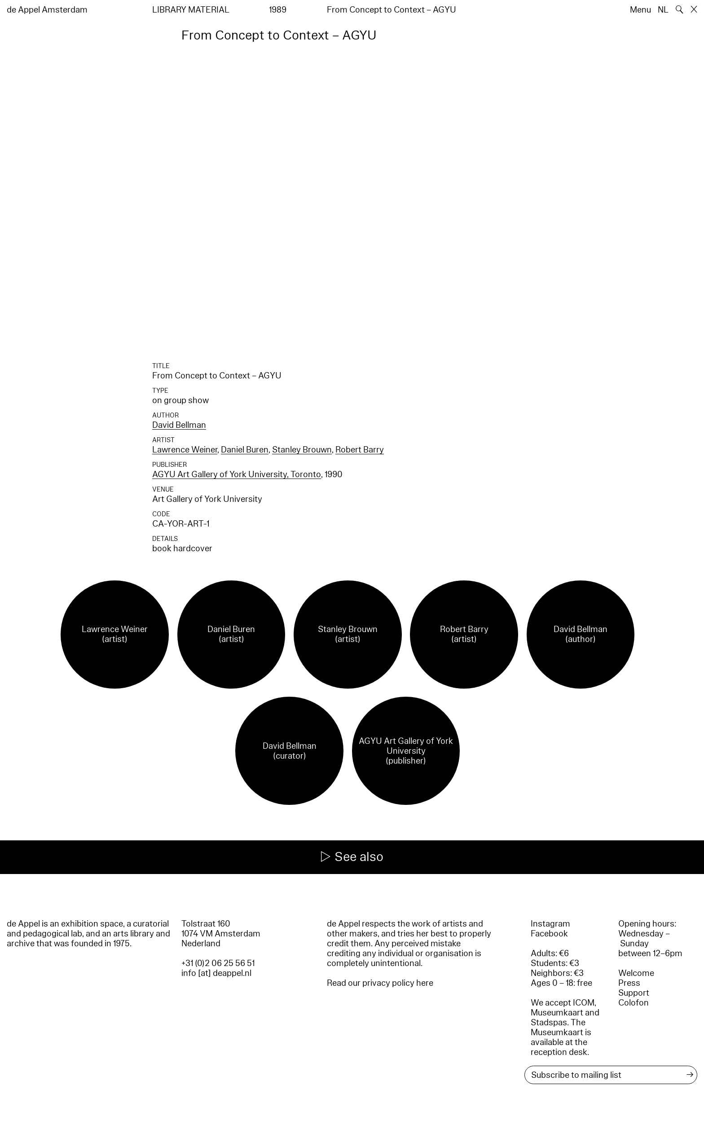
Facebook (549, 934)
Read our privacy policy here (380, 983)
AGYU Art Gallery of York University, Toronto (236, 474)
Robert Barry (359, 450)
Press (629, 983)
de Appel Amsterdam (47, 10)
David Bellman (179, 425)
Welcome (636, 973)
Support (633, 993)
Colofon (633, 1003)
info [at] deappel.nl (216, 973)
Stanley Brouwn (302, 450)
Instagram (550, 924)
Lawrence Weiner (184, 450)
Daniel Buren (244, 450)
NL (663, 10)
